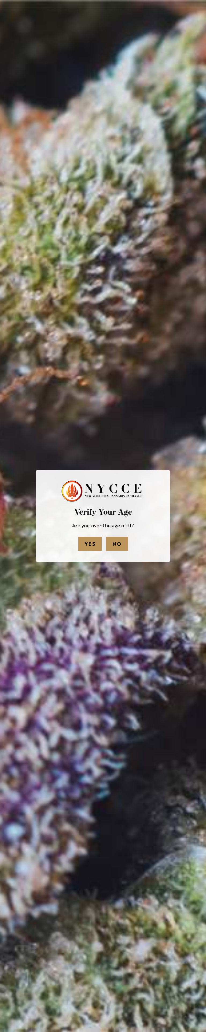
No (117, 543)
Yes (90, 543)
